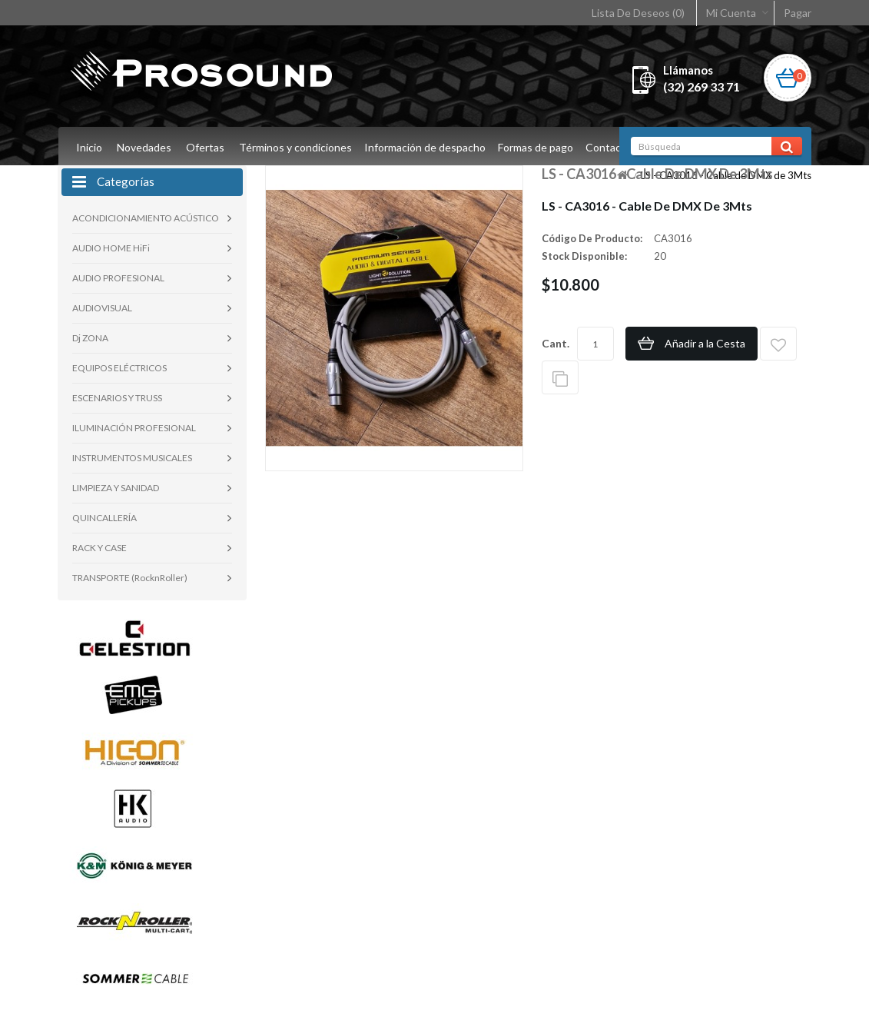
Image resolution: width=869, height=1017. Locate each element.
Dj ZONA (90, 338)
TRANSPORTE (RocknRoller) (129, 577)
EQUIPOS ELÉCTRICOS (119, 368)
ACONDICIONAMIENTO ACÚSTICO (145, 218)
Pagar (797, 12)
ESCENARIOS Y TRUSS (117, 398)
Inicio (89, 147)
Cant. (555, 343)
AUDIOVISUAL (102, 308)
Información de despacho (427, 147)
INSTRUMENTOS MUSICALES (132, 458)
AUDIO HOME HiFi (111, 248)
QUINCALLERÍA (104, 517)
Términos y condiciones (295, 147)
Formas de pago (540, 147)
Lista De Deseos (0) (638, 12)
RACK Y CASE (99, 547)
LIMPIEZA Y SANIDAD (115, 488)
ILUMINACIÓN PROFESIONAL (134, 428)
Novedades (144, 147)
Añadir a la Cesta (705, 343)
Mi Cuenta (731, 12)
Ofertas (205, 147)
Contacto (615, 147)
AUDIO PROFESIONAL (118, 278)
